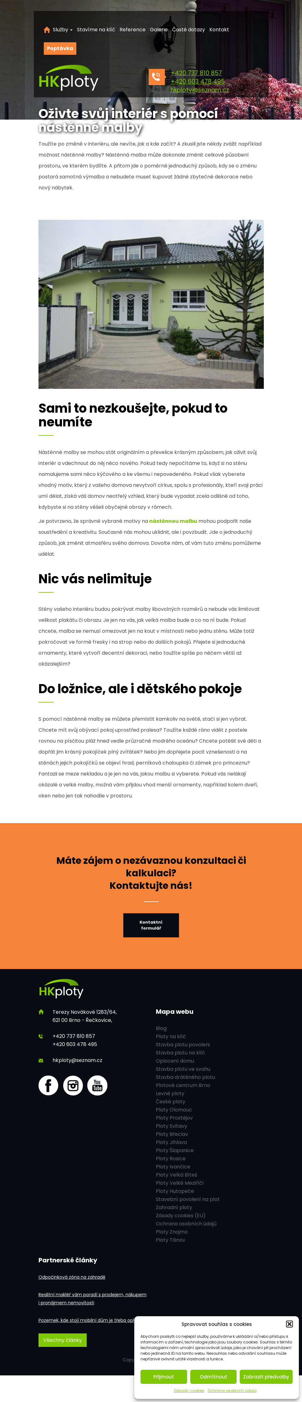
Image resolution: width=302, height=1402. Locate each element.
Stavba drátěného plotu (185, 1077)
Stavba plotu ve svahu (183, 1069)
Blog (161, 1028)
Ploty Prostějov (174, 1117)
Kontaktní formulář (151, 925)
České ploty (170, 1101)
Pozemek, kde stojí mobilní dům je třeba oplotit (89, 1320)
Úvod (47, 29)
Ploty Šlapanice (175, 1150)
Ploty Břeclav (172, 1134)
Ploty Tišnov (170, 1240)
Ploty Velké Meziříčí (180, 1183)
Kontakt (219, 29)
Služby (63, 29)
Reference (133, 29)
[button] (289, 1324)
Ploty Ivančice (173, 1166)
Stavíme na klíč (96, 29)
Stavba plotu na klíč (180, 1052)
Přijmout (163, 1377)
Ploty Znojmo (172, 1231)
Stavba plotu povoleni (183, 1044)
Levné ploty (170, 1093)
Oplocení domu (175, 1060)
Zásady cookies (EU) (181, 1215)
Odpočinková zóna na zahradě (71, 1277)
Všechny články (62, 1340)
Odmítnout (213, 1377)
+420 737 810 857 (196, 73)
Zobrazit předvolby (266, 1377)
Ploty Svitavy (171, 1126)
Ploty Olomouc (174, 1109)
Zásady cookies (189, 1390)
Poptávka (60, 48)
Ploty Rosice (171, 1158)
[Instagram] (73, 1085)
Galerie (159, 29)
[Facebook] (48, 1085)
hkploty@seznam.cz (200, 90)
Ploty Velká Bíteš (176, 1174)
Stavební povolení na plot (188, 1199)
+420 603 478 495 (198, 81)
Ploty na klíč (171, 1036)
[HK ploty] (82, 78)
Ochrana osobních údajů (232, 1390)
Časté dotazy (188, 29)
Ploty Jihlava (171, 1142)
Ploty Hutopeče (175, 1191)
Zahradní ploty (174, 1207)
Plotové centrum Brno (183, 1085)
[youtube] (97, 1085)
